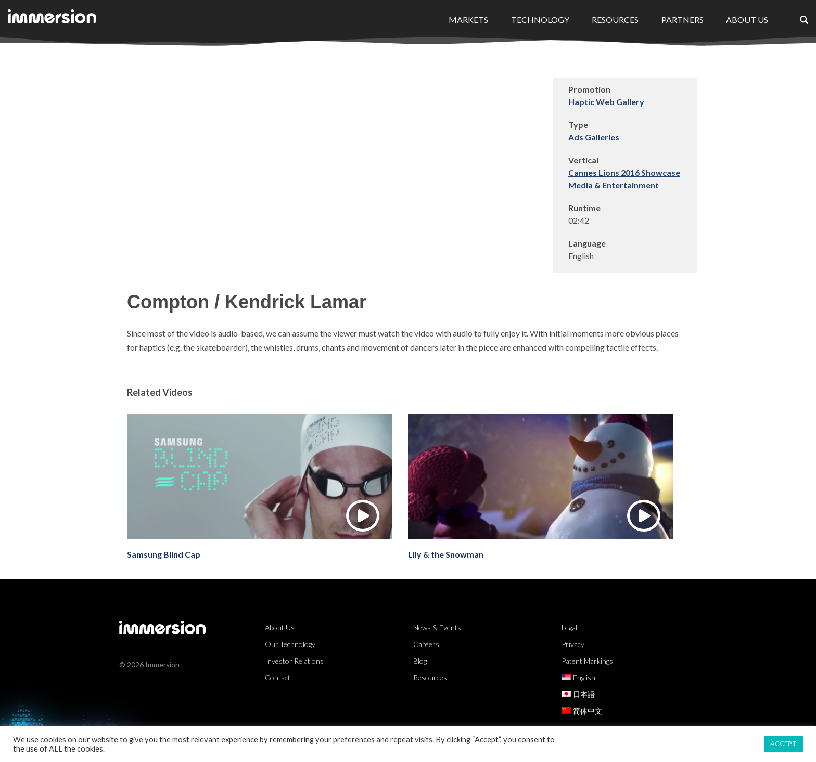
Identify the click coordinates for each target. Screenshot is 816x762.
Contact (277, 677)
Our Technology (290, 644)
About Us (747, 19)
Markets (468, 19)
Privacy (573, 644)
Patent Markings (587, 660)
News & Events (437, 627)
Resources (615, 19)
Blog (420, 660)
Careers (426, 644)
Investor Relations (294, 660)
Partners (682, 19)
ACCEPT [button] (783, 744)
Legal (569, 627)
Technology (540, 19)
